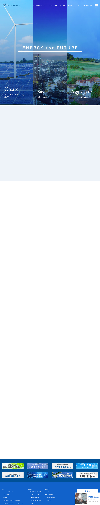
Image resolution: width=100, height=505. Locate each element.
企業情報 (5, 497)
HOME (3, 489)
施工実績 (70, 5)
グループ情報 (6, 494)
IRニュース (49, 500)
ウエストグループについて (38, 5)
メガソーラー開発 (35, 494)
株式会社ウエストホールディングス (12, 500)
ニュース (77, 5)
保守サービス (34, 503)
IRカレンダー (50, 503)
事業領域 (62, 5)
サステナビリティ (52, 5)
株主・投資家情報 (87, 5)
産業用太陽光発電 (35, 497)
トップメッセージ (51, 497)
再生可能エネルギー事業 (35, 492)
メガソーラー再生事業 (36, 500)
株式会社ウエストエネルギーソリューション (14, 503)
